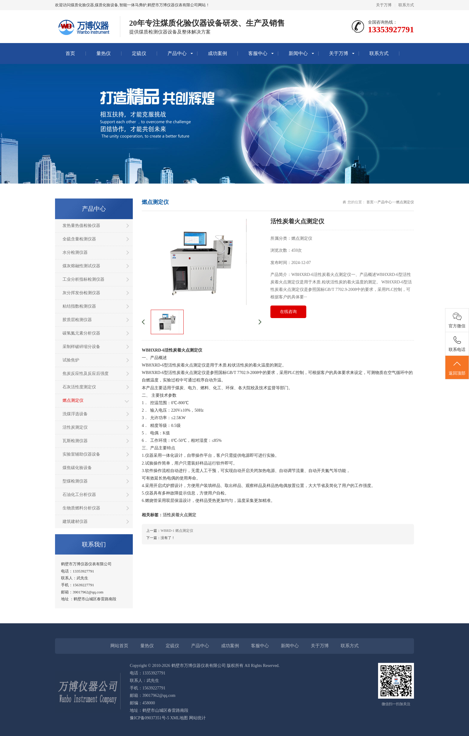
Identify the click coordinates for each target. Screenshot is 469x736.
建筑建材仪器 (75, 521)
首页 (70, 53)
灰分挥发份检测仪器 (81, 293)
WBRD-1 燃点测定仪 (177, 531)
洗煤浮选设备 (75, 414)
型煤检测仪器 (75, 481)
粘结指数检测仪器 (79, 306)
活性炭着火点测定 (179, 515)
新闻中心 (298, 53)
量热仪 (103, 53)
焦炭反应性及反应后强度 (86, 373)
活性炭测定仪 (75, 427)
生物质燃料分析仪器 (81, 508)
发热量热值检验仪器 (81, 225)
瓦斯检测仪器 (75, 441)
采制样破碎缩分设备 (81, 346)
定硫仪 (139, 53)
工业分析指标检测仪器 (83, 279)
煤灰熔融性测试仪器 (81, 266)
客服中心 (257, 53)
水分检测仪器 (75, 252)
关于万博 (384, 5)
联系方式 (406, 5)
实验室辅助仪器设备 (81, 454)
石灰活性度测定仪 (79, 387)
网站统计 (197, 718)
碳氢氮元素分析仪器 (81, 333)
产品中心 (177, 53)
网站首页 (119, 645)
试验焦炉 (71, 360)
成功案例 (217, 53)
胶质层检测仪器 (77, 319)
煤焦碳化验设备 (77, 467)
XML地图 (179, 718)
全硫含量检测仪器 (79, 239)
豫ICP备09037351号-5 (149, 718)
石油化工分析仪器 (79, 494)
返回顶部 (457, 367)
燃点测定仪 (73, 400)
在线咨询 (288, 311)
